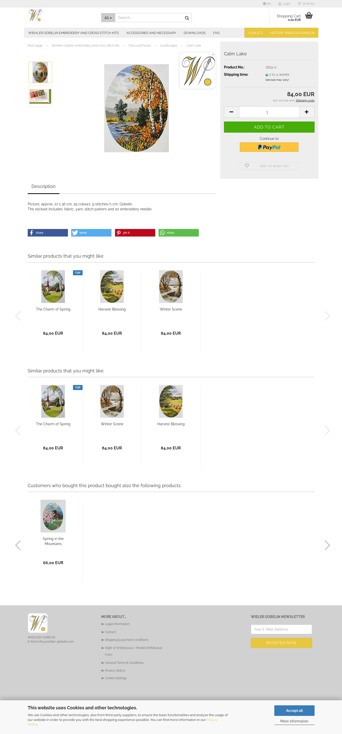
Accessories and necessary (151, 33)
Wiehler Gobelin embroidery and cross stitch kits (73, 33)
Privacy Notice (115, 670)
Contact (110, 632)
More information (294, 721)
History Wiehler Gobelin (292, 33)
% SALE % (255, 33)
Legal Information (117, 624)
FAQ (216, 33)
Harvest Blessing (112, 309)
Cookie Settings (116, 678)
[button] (267, 4)
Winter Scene (171, 309)
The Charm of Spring (53, 309)
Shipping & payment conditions (126, 640)
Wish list (306, 4)
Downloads (195, 33)
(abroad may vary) (277, 80)
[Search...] (108, 17)
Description (43, 186)
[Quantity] (269, 112)
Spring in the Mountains (53, 541)
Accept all (294, 711)
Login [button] (284, 4)
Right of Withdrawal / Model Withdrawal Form (133, 651)
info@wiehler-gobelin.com (55, 641)
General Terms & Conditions (124, 663)
